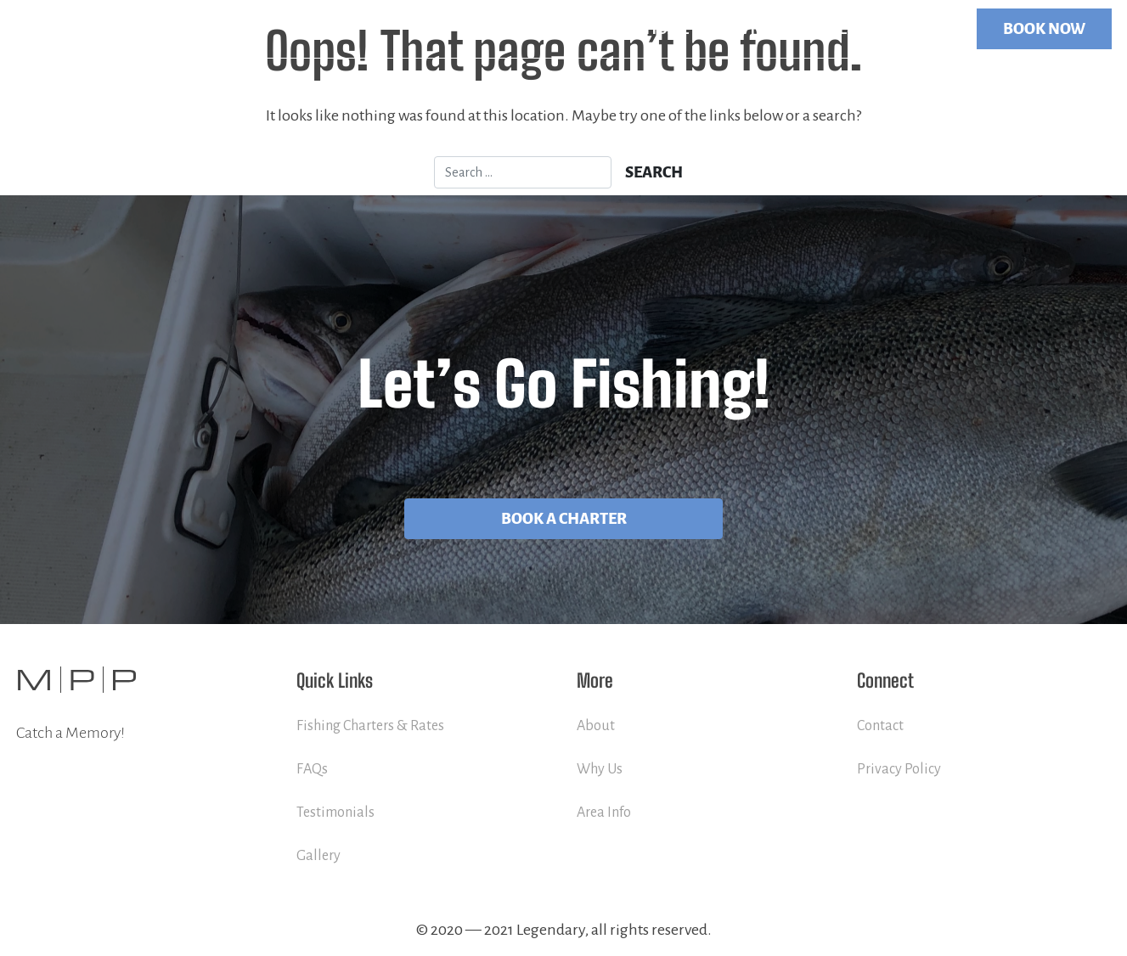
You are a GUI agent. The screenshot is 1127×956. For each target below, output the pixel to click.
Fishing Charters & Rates (370, 726)
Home (667, 28)
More (825, 28)
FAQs (312, 769)
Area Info (604, 812)
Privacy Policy (899, 769)
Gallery (318, 855)
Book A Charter (564, 518)
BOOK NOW (1044, 28)
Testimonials (335, 812)
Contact (919, 28)
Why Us (600, 769)
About (596, 726)
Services (746, 28)
